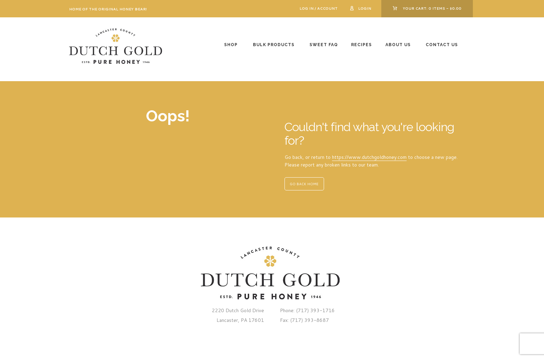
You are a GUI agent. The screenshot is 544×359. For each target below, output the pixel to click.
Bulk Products (274, 44)
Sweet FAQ (323, 44)
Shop (231, 44)
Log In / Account (318, 8)
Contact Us (442, 44)
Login (364, 8)
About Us (398, 44)
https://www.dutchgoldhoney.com (369, 157)
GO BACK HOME (304, 183)
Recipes (361, 44)
